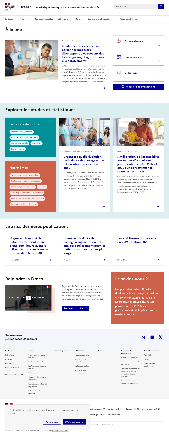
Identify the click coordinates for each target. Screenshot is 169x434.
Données (79, 19)
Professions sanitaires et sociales (25, 181)
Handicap (36, 143)
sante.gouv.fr (114, 409)
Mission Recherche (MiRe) (130, 357)
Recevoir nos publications (140, 86)
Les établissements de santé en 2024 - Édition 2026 (137, 240)
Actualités (147, 355)
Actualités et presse (128, 19)
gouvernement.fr (150, 409)
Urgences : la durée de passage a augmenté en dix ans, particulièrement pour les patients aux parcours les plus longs (84, 245)
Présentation (10, 355)
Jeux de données (133, 57)
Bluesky (143, 337)
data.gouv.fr (131, 409)
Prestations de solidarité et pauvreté (27, 198)
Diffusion (8, 359)
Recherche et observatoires (100, 19)
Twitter (160, 337)
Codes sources (132, 72)
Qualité (8, 363)
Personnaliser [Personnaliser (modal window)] (52, 421)
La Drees (9, 19)
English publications (81, 366)
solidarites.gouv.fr (94, 409)
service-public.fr (115, 414)
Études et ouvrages (81, 355)
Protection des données (14, 374)
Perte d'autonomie (19, 143)
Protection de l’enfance (21, 131)
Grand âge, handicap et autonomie (27, 192)
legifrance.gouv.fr (94, 414)
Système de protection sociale (24, 175)
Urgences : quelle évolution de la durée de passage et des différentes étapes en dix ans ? (84, 162)
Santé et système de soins (22, 186)
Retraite (42, 186)
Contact (94, 425)
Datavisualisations (134, 41)
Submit (161, 6)
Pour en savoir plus (74, 308)
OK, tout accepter (74, 421)
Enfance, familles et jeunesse (24, 204)
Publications (62, 19)
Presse (146, 359)
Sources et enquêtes (44, 19)
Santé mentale (17, 149)
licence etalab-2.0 (59, 430)
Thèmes (23, 19)
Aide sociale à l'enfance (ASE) (24, 137)
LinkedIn (152, 337)
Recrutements (107, 425)
